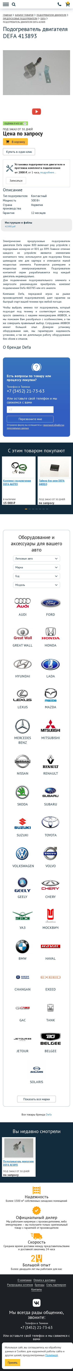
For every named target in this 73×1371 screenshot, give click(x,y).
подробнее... (48, 172)
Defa (49, 1114)
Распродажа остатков (20, 1284)
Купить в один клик (19, 152)
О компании (25, 1280)
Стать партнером (56, 1284)
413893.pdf (10, 226)
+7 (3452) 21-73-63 (26, 391)
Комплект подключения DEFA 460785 (17, 482)
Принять (12, 1362)
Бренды (39, 1284)
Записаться (16, 180)
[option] (19, 112)
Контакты (36, 1289)
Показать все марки (36, 1099)
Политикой (51, 1355)
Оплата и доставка (44, 1280)
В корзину (15, 142)
